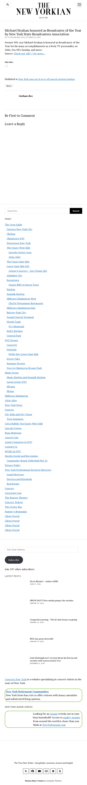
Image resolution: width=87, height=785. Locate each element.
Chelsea (11, 234)
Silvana (11, 386)
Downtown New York (19, 243)
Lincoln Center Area (20, 252)
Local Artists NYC (17, 382)
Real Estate (13, 483)
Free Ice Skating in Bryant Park (24, 368)
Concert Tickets (14, 502)
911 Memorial (16, 326)
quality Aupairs (71, 717)
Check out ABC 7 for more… (29, 53)
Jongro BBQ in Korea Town (24, 284)
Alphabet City (14, 275)
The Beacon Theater (16, 497)
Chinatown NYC (16, 238)
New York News (13, 405)
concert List (11, 437)
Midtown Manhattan (16, 396)
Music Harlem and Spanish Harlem (26, 377)
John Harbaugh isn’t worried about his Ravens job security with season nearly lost (53, 659)
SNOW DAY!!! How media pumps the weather (51, 600)
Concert (9, 409)
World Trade (14, 321)
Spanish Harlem (16, 294)
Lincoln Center (13, 428)
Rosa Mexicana (13, 433)
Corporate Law (13, 493)
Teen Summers (15, 419)
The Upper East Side (18, 261)
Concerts (12, 345)
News (9, 86)
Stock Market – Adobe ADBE (44, 581)
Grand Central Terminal (20, 317)
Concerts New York (16, 679)
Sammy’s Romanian (16, 511)
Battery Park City (16, 312)
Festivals (11, 349)
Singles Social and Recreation (21, 456)
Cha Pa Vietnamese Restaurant (26, 303)
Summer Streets (16, 363)
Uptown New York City (19, 229)
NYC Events (11, 340)
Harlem (11, 289)
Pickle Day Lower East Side (23, 354)
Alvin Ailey (15, 257)
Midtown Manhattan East (21, 308)
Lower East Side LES (18, 266)
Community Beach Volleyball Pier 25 (27, 460)
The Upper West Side (18, 247)
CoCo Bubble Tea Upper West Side (24, 423)
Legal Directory (15, 474)
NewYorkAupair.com (54, 725)
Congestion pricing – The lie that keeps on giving (53, 619)
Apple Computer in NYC (18, 442)
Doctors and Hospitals (19, 479)
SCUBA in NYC (13, 451)
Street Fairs (13, 358)
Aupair (54, 713)
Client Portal (12, 516)
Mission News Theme (34, 781)
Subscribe (13, 560)
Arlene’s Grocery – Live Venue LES (28, 271)
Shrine (10, 391)
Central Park (14, 335)
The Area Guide (13, 224)
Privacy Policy (13, 465)
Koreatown (13, 280)
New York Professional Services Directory (28, 470)
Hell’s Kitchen (15, 331)
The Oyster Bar (13, 507)
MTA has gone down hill (41, 638)
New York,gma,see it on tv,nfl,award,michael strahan (46, 79)
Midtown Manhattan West (21, 298)
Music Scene (12, 372)
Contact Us (11, 446)
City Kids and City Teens (18, 414)
